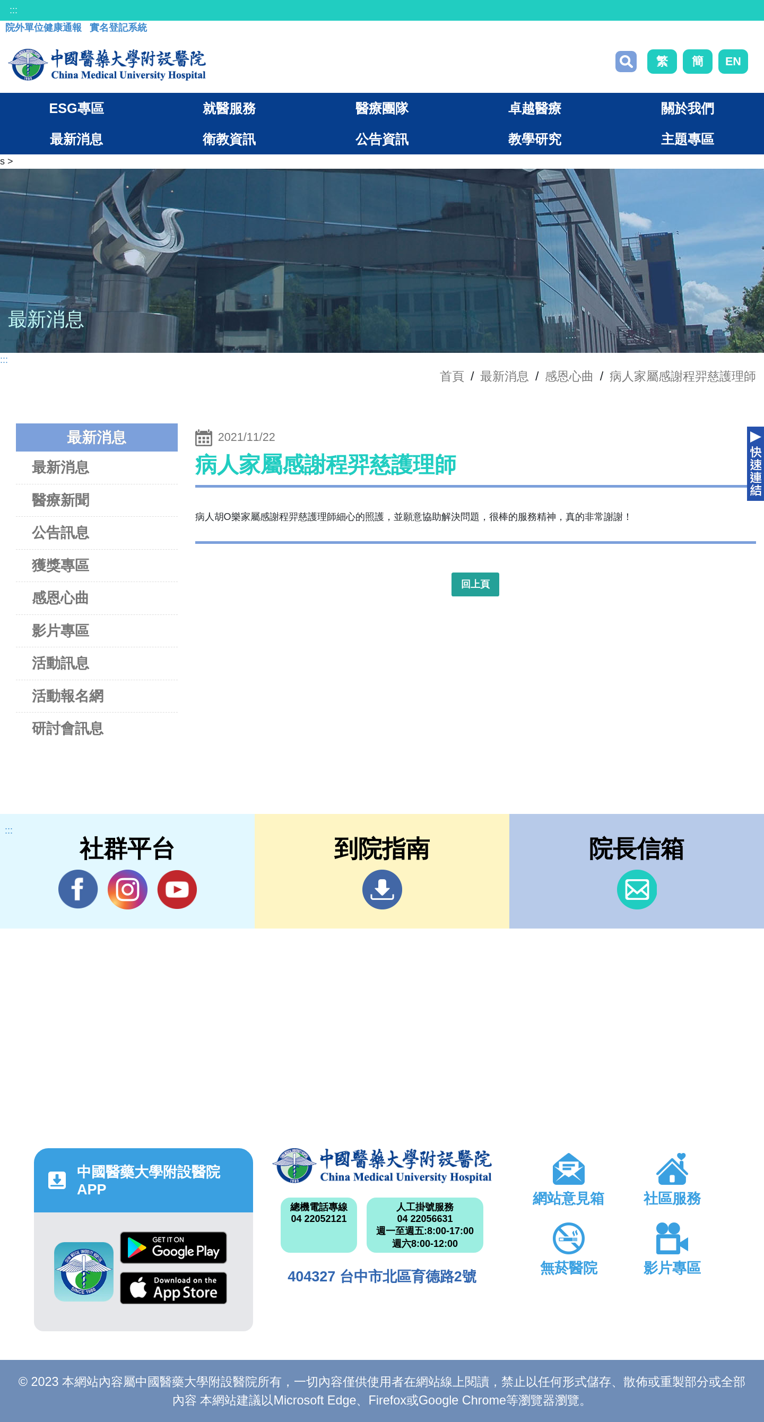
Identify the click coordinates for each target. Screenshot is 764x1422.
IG (127, 889)
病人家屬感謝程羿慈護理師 (683, 376)
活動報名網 (67, 696)
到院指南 (382, 889)
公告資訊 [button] (382, 139)
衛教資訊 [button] (229, 139)
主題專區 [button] (687, 139)
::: (14, 10)
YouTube (177, 889)
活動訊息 (60, 663)
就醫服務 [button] (229, 108)
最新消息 (60, 467)
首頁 (452, 376)
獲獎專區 (60, 565)
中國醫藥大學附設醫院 (381, 1165)
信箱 (637, 889)
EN (733, 61)
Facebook (78, 889)
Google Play (173, 1248)
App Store (173, 1288)
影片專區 (60, 630)
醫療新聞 (60, 500)
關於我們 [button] (687, 108)
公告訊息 (60, 532)
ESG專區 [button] (76, 108)
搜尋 (626, 61)
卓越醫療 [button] (534, 108)
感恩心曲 (569, 376)
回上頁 (475, 584)
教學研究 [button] (534, 139)
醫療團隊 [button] (382, 108)
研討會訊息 (67, 728)
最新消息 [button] (76, 139)
